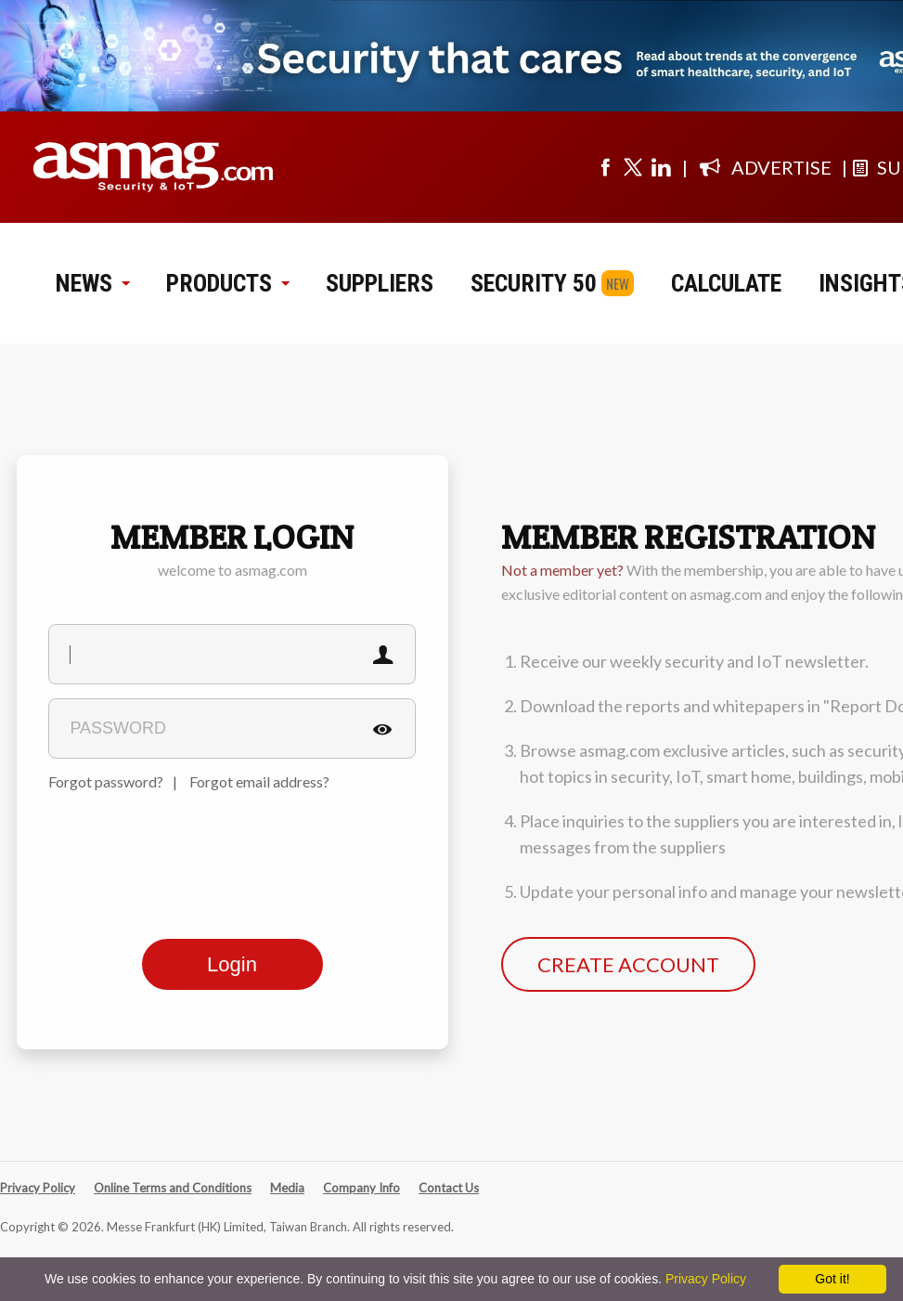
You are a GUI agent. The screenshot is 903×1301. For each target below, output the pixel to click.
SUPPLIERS (379, 283)
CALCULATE (726, 283)
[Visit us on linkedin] (661, 167)
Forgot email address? (259, 781)
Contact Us (449, 1187)
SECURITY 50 (534, 283)
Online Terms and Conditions (173, 1187)
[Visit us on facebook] (605, 167)
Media (287, 1187)
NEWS (92, 283)
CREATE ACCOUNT (628, 964)
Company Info (361, 1187)
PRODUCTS (227, 283)
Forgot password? (105, 781)
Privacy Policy (37, 1187)
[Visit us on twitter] (633, 167)
